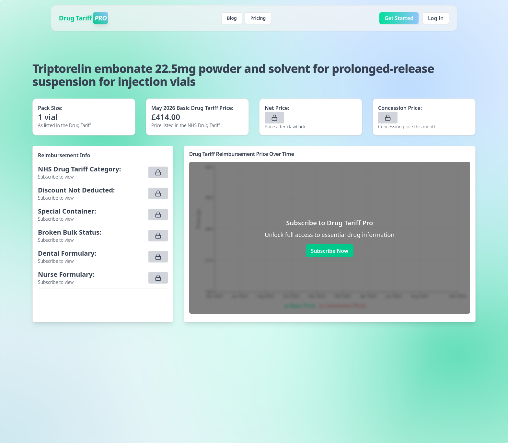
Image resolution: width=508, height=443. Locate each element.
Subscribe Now (329, 250)
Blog (232, 18)
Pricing (258, 18)
